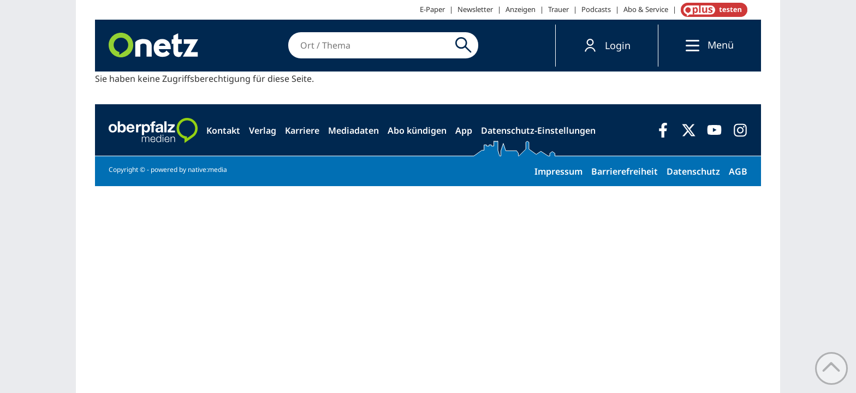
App (463, 130)
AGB (738, 171)
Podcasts (596, 9)
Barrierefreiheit (624, 171)
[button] (607, 46)
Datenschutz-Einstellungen (538, 130)
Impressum (558, 171)
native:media (207, 169)
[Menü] (690, 45)
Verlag (262, 130)
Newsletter (475, 9)
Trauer (558, 9)
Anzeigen (521, 9)
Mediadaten (353, 130)
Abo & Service (645, 9)
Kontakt (223, 130)
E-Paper (432, 9)
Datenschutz (693, 171)
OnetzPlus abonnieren (711, 10)
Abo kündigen (417, 130)
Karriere (302, 130)
